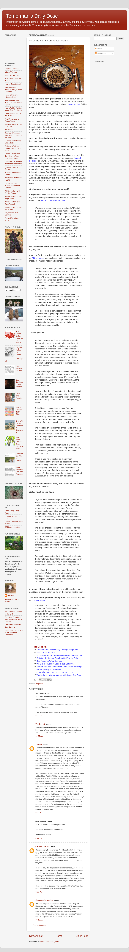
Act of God (9, 130)
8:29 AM (38, 716)
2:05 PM (38, 813)
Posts (98, 49)
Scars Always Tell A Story (19, 410)
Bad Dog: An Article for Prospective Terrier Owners (14, 619)
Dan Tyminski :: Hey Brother (19, 383)
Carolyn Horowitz (43, 846)
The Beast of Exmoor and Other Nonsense (13, 162)
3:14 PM (38, 838)
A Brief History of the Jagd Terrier (13, 197)
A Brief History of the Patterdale (13, 208)
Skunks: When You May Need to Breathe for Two (13, 135)
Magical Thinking (11, 69)
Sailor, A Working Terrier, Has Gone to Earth (13, 148)
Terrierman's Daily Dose (32, 16)
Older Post (81, 935)
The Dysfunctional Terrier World (12, 120)
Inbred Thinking (11, 72)
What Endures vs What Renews (19, 470)
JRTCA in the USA (12, 527)
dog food (39, 684)
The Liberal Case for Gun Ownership (13, 626)
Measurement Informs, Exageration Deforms (13, 89)
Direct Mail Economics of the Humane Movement (14, 632)
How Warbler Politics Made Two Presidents (13, 109)
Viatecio (39, 744)
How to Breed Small (13, 84)
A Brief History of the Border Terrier (13, 192)
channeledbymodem (44, 900)
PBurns (10, 596)
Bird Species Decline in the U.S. (13, 613)
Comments (100, 53)
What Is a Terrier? (12, 75)
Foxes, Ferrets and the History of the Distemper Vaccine (12, 156)
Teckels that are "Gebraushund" (11, 96)
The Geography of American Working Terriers (12, 185)
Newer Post (36, 935)
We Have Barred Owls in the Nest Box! (19, 442)
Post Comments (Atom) (49, 942)
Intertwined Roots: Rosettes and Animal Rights (13, 102)
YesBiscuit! (40, 724)
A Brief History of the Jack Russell (13, 203)
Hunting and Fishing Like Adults (13, 142)
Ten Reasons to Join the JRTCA (13, 114)
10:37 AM (39, 736)
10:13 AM (39, 920)
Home (59, 935)
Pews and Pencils (19, 396)
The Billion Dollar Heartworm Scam (19, 336)
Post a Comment (39, 925)
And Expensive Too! (19, 368)
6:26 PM (38, 892)
